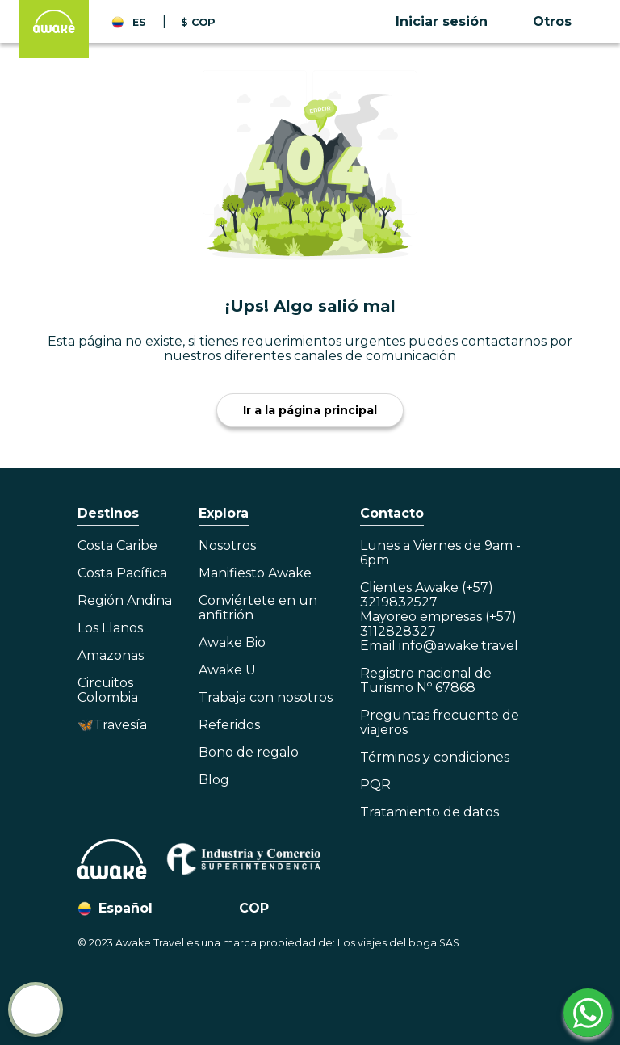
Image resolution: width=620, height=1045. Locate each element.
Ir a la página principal (310, 410)
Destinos (108, 513)
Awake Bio (232, 643)
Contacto (392, 513)
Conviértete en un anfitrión (258, 608)
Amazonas (111, 655)
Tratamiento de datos (429, 812)
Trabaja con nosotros (266, 697)
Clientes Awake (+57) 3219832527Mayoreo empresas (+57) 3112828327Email (439, 617)
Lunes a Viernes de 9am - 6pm (440, 553)
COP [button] (254, 908)
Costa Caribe (117, 546)
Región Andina (125, 601)
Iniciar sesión (442, 21)
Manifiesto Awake (255, 573)
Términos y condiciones (434, 757)
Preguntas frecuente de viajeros (439, 722)
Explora (224, 513)
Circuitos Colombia (108, 690)
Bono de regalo (249, 752)
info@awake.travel (458, 645)
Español (125, 908)
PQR (375, 785)
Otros (552, 21)
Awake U (227, 670)
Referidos (229, 725)
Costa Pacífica (122, 573)
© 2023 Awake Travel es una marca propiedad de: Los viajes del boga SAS (268, 943)
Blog (214, 780)
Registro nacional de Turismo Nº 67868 (426, 680)
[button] (457, 22)
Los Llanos (110, 628)
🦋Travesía (112, 725)
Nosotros (227, 546)
